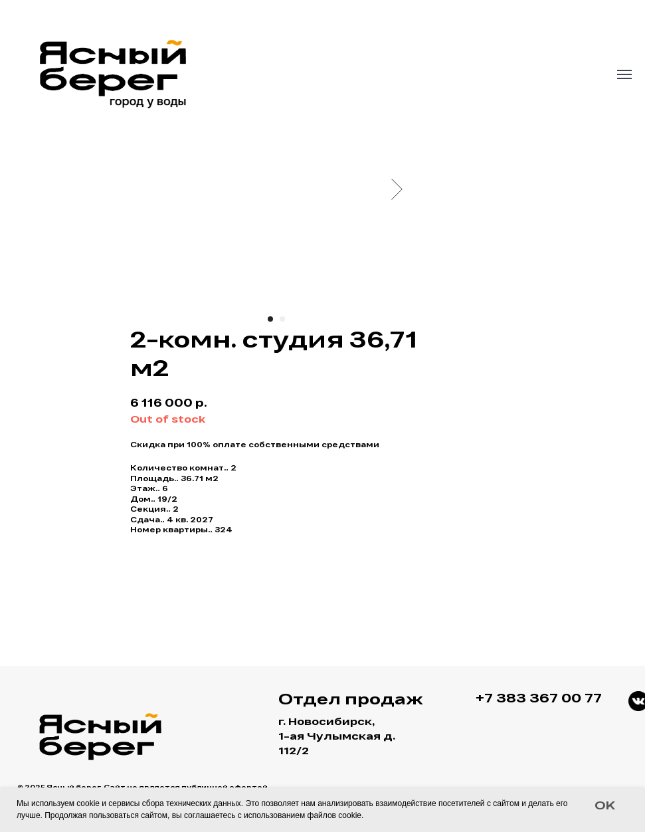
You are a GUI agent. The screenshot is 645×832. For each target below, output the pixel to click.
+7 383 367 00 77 (539, 699)
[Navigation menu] (624, 74)
